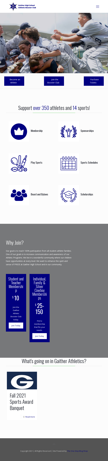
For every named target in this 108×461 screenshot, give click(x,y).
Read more (30, 417)
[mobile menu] (97, 6)
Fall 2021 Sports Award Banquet (21, 401)
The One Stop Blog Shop (77, 451)
